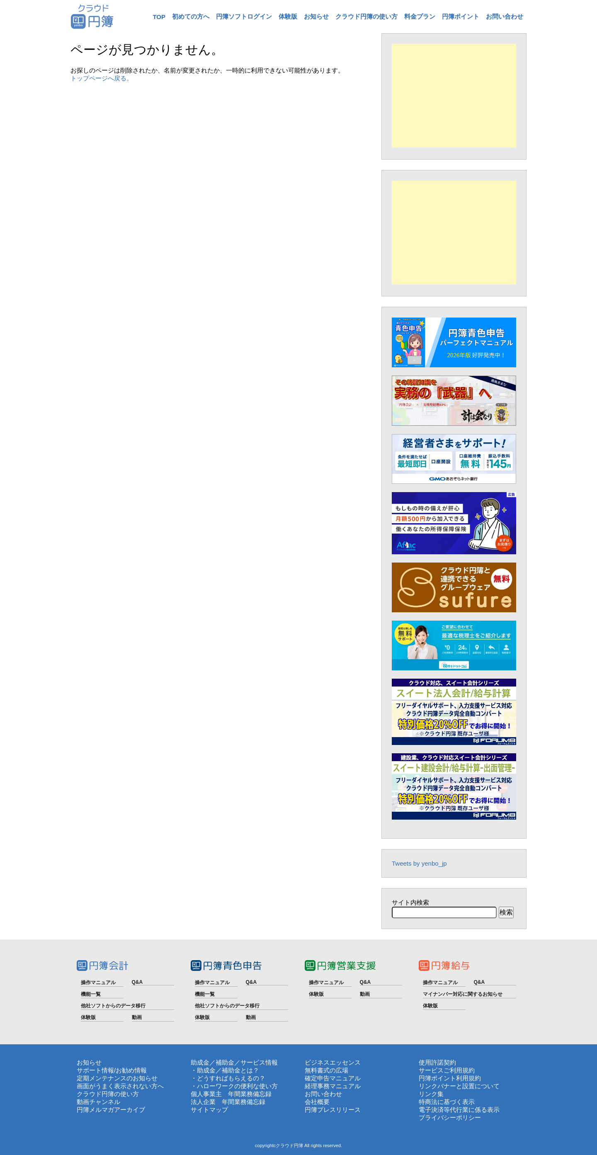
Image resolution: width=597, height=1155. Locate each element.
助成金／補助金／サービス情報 (234, 1062)
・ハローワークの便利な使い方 (234, 1085)
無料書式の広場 (326, 1070)
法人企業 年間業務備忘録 (228, 1101)
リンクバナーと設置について (459, 1085)
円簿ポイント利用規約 (450, 1078)
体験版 (288, 16)
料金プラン (419, 16)
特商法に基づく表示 (447, 1101)
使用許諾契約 (437, 1062)
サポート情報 (95, 1070)
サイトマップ (209, 1109)
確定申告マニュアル (333, 1078)
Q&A (137, 982)
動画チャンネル (98, 1101)
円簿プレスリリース (333, 1109)
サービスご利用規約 (447, 1070)
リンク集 (431, 1093)
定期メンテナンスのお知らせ (117, 1078)
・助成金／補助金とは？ (225, 1070)
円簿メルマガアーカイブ (111, 1109)
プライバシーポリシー (450, 1117)
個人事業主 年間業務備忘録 (231, 1093)
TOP (159, 16)
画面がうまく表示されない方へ (120, 1085)
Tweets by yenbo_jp (419, 863)
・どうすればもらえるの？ (228, 1078)
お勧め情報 (131, 1070)
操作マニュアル (98, 982)
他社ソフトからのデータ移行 (113, 1006)
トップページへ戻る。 (101, 78)
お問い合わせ (504, 16)
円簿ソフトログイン (244, 16)
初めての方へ (190, 16)
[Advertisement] (454, 96)
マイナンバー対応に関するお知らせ (462, 994)
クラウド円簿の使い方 (366, 16)
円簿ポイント (460, 16)
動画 (137, 1017)
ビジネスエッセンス (333, 1062)
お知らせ (316, 16)
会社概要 (317, 1101)
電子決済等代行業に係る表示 (459, 1109)
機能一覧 (91, 994)
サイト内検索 (410, 902)
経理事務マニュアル (333, 1085)
